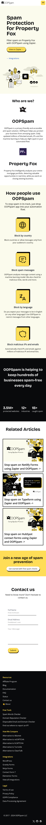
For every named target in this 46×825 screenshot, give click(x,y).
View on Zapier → (16, 49)
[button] (43, 3)
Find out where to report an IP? (16, 725)
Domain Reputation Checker (14, 718)
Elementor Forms (10, 776)
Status (5, 696)
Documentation (9, 689)
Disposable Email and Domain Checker (19, 722)
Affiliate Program (10, 681)
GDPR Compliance (10, 797)
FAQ (4, 693)
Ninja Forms (8, 768)
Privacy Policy (8, 793)
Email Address (14, 619)
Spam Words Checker (12, 714)
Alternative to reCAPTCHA (13, 739)
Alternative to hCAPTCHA (13, 743)
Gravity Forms (8, 764)
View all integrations (11, 779)
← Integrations (13, 58)
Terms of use (8, 790)
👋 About (6, 704)
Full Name (12, 610)
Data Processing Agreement (14, 801)
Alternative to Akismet (12, 735)
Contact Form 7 (9, 772)
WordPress (7, 761)
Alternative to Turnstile (12, 747)
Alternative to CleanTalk (12, 750)
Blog (4, 685)
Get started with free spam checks (23, 569)
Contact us (7, 700)
